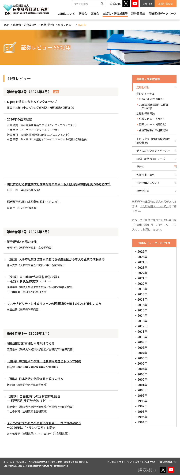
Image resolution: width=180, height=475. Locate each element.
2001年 (142, 385)
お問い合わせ (165, 3)
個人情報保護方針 (168, 461)
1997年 (142, 406)
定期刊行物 (47, 24)
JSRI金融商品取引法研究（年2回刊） (153, 106)
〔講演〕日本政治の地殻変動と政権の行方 (37, 378)
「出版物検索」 (141, 225)
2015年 (142, 310)
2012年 (142, 326)
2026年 (142, 251)
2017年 (142, 299)
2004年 (142, 369)
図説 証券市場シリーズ (150, 158)
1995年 (142, 416)
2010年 (142, 337)
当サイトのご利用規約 (145, 461)
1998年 (142, 401)
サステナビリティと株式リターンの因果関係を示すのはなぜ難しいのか (57, 303)
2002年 (142, 379)
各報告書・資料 (145, 174)
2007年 (142, 352)
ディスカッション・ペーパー (153, 150)
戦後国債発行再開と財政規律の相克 (32, 343)
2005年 (142, 363)
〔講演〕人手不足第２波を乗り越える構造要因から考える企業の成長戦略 (58, 259)
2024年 (142, 262)
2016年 (142, 305)
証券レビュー (66, 24)
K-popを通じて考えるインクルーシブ (33, 101)
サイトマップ (125, 461)
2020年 (142, 283)
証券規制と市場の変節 (22, 241)
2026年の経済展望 (20, 119)
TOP (6, 24)
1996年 (142, 411)
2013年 (142, 321)
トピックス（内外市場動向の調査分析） (153, 140)
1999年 (142, 395)
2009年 (142, 342)
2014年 (142, 315)
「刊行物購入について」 (154, 206)
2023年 (142, 267)
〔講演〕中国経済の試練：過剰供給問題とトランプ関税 (46, 361)
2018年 (142, 294)
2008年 (142, 347)
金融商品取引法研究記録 (153, 130)
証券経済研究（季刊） (152, 99)
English (147, 3)
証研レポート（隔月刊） (153, 124)
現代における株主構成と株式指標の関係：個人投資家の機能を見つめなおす (62, 184)
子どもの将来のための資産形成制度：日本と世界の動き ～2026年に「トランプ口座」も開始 (46, 425)
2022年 (142, 272)
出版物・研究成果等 (115, 13)
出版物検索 (142, 191)
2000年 (142, 390)
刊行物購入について (148, 182)
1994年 (142, 422)
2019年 (142, 288)
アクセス (112, 461)
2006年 (142, 358)
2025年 (142, 257)
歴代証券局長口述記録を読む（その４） (35, 201)
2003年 (142, 374)
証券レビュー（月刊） (152, 118)
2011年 (142, 331)
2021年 (142, 278)
